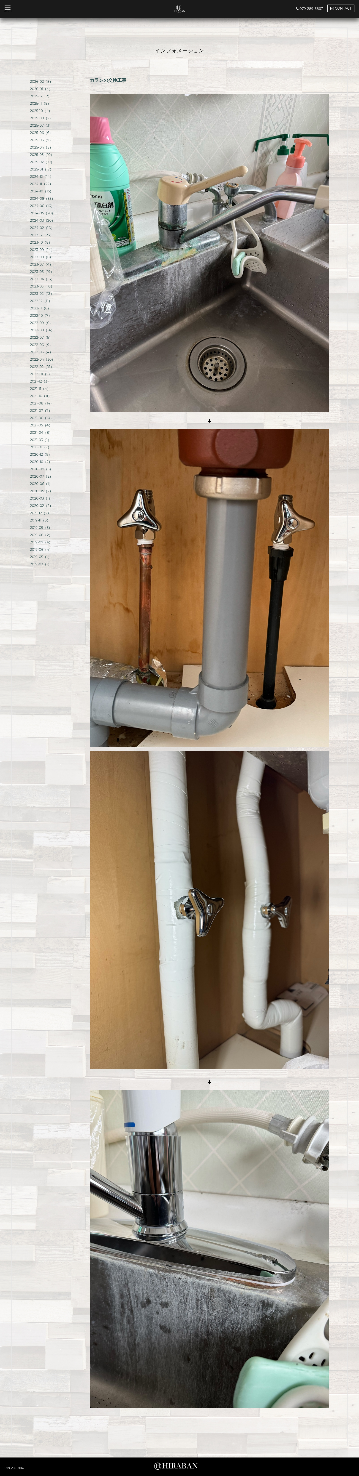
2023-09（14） (42, 249)
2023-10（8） (41, 242)
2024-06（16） (42, 206)
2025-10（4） (41, 111)
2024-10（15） (41, 191)
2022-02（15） (42, 366)
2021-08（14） (42, 403)
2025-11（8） (40, 103)
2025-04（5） (41, 147)
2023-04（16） (42, 279)
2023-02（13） (42, 293)
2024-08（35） (42, 198)
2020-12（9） (41, 454)
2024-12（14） (41, 176)
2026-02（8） (41, 81)
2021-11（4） (40, 388)
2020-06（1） (41, 483)
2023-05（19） (42, 271)
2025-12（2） (40, 96)
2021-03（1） (40, 440)
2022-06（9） (41, 345)
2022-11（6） (40, 308)
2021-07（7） (41, 410)
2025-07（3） (41, 125)
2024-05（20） (42, 213)
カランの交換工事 (108, 80)
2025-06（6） (41, 132)
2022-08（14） (42, 330)
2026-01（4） (41, 89)
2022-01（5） (41, 374)
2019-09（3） (41, 527)
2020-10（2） (41, 462)
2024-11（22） (41, 184)
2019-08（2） (41, 535)
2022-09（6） (41, 323)
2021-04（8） (41, 432)
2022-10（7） (41, 315)
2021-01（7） (40, 447)
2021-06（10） (42, 418)
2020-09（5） (41, 469)
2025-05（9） (41, 140)
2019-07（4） (41, 542)
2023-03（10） (42, 286)
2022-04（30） (42, 359)
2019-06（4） (41, 549)
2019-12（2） (40, 513)
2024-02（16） (42, 228)
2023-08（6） (41, 257)
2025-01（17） (41, 169)
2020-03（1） (41, 498)
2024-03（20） (42, 220)
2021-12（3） (40, 381)
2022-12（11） (41, 301)
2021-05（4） (41, 425)
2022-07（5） (41, 337)
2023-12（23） (41, 235)
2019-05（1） (40, 557)
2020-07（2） (41, 476)
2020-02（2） (41, 505)
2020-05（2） (41, 491)
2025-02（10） (42, 162)
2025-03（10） (42, 154)
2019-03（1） (40, 564)
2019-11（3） (40, 520)
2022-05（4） (41, 352)
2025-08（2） (41, 118)
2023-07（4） (41, 264)
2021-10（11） (41, 396)
